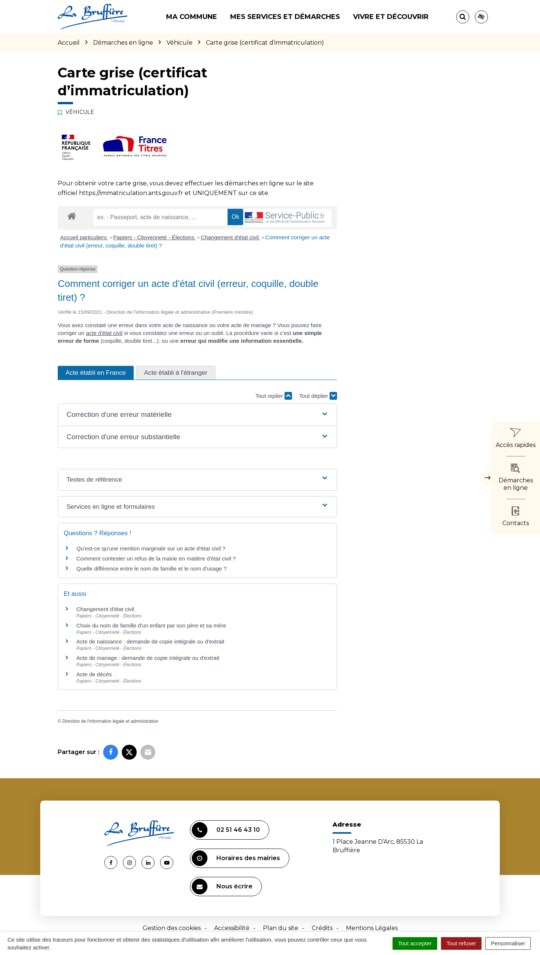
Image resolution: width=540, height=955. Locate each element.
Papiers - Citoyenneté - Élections (154, 237)
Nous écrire (222, 886)
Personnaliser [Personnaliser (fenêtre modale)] (508, 943)
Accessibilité (232, 928)
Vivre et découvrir (391, 17)
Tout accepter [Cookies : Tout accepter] (415, 943)
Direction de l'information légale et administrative (110, 721)
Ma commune (191, 17)
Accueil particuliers (84, 237)
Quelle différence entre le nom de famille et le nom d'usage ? (151, 568)
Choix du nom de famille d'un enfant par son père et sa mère (151, 625)
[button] (197, 415)
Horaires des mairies (236, 858)
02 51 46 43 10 (226, 830)
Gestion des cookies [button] (172, 928)
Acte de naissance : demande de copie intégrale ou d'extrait (150, 641)
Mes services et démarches (285, 17)
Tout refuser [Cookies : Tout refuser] (461, 943)
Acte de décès (94, 674)
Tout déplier (318, 396)
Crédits (322, 928)
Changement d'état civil (230, 237)
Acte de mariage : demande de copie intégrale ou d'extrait (147, 658)
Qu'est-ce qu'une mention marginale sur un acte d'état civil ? (150, 548)
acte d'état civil (104, 333)
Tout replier (273, 396)
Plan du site (280, 928)
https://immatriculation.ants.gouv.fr (131, 193)
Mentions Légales (372, 928)
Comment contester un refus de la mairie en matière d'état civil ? (156, 558)
